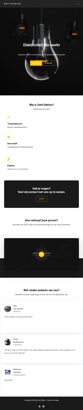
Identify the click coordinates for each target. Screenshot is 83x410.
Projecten (48, 63)
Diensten (36, 63)
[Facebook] (39, 406)
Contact (41, 199)
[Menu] (78, 4)
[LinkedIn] (43, 406)
